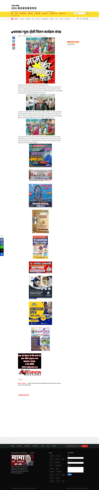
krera (57, 468)
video (58, 481)
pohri (33, 19)
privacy (44, 13)
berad (51, 459)
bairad (58, 456)
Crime (56, 19)
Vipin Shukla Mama (41, 36)
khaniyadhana (44, 19)
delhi (51, 462)
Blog (48, 446)
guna (51, 465)
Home (16, 13)
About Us (19, 446)
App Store (27, 446)
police (63, 475)
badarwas (28, 19)
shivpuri (20, 379)
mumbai (52, 472)
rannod (58, 478)
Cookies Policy (15, 16)
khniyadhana (58, 465)
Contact (54, 446)
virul (63, 481)
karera (38, 19)
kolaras (22, 19)
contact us (53, 13)
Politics (51, 19)
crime (62, 459)
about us (62, 13)
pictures (52, 475)
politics (51, 478)
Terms (42, 446)
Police (61, 19)
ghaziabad (57, 462)
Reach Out (35, 446)
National (23, 13)
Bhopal (30, 13)
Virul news (67, 19)
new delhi (58, 472)
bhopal (57, 459)
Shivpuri (37, 13)
